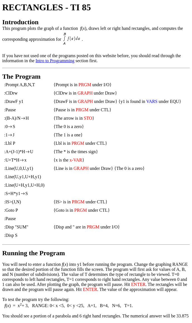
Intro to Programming (55, 60)
